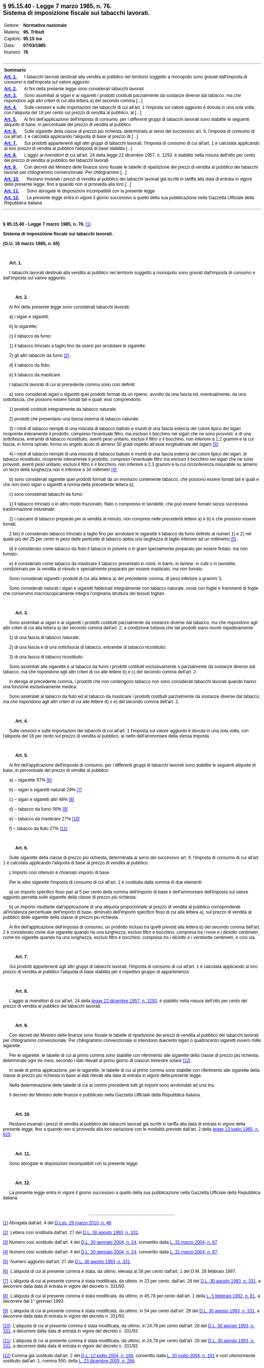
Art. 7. (18, 957)
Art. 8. (18, 991)
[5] (233, 539)
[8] (71, 799)
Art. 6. (18, 848)
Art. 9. (18, 1025)
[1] (88, 224)
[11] (63, 828)
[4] (113, 469)
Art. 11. (20, 1153)
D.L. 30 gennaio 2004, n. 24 (108, 1242)
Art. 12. (20, 1183)
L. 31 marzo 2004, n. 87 (193, 1242)
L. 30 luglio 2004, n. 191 (191, 1355)
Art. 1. (15, 263)
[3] (215, 444)
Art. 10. (20, 1114)
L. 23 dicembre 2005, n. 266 (106, 1361)
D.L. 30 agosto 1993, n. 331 (110, 1232)
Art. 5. (18, 755)
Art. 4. (18, 721)
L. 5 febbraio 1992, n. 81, (231, 1296)
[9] (65, 809)
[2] (66, 355)
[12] (186, 1060)
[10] (75, 818)
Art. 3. (18, 613)
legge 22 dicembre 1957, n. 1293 (124, 1001)
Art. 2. (18, 297)
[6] (49, 780)
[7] (79, 789)
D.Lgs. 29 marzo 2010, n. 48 (83, 1222)
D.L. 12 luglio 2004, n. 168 (107, 1355)
